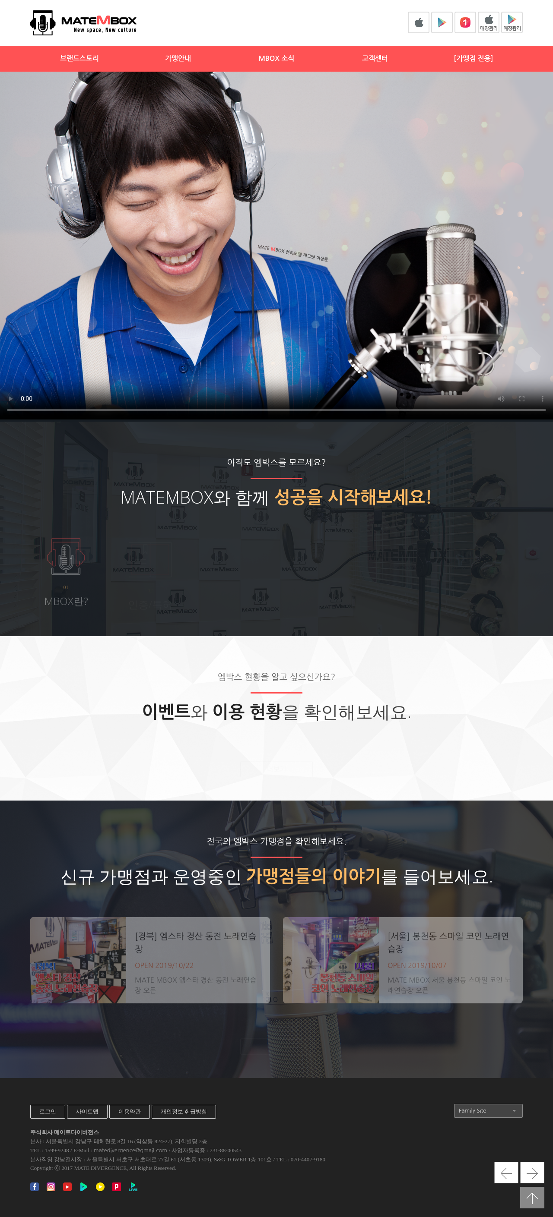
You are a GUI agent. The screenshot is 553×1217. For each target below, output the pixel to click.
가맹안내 (178, 58)
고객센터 (375, 58)
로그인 (47, 1111)
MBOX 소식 (276, 58)
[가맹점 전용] (473, 58)
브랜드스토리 (79, 58)
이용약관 (129, 1111)
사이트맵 (87, 1111)
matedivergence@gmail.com (130, 1150)
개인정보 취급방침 (184, 1111)
